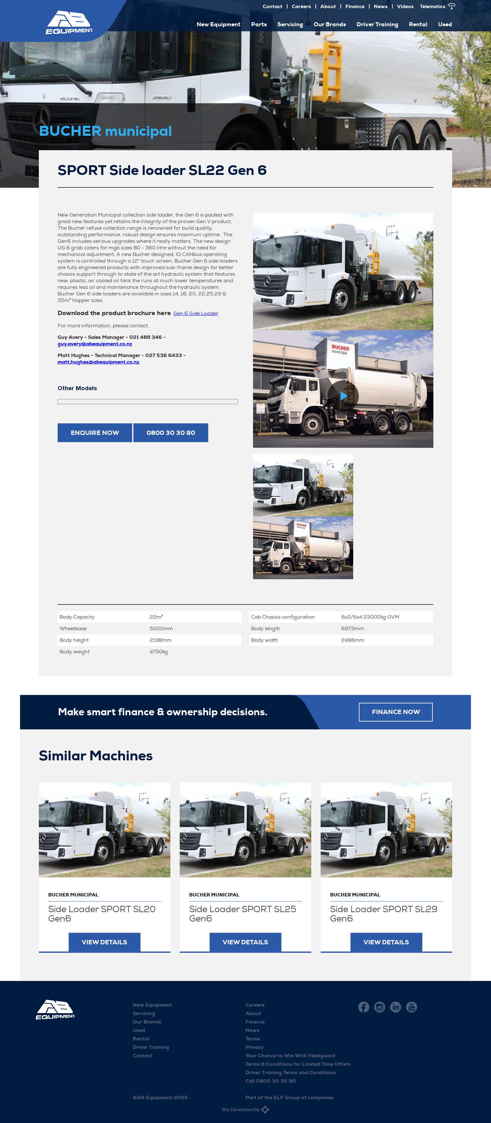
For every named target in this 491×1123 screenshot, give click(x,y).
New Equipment (218, 24)
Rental (418, 24)
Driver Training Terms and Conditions (291, 1072)
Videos (405, 6)
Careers (301, 6)
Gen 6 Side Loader (195, 313)
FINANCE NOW (396, 712)
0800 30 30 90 (171, 433)
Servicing (290, 24)
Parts (259, 24)
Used (445, 24)
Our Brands (330, 24)
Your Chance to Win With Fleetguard (290, 1055)
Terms (253, 1038)
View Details (104, 942)
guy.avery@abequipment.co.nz (95, 343)
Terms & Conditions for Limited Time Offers (298, 1064)
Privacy (255, 1047)
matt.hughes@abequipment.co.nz (98, 362)
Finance (354, 6)
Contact (272, 6)
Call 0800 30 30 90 (271, 1081)
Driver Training (377, 24)
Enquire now (95, 433)
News (381, 6)
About (328, 6)
